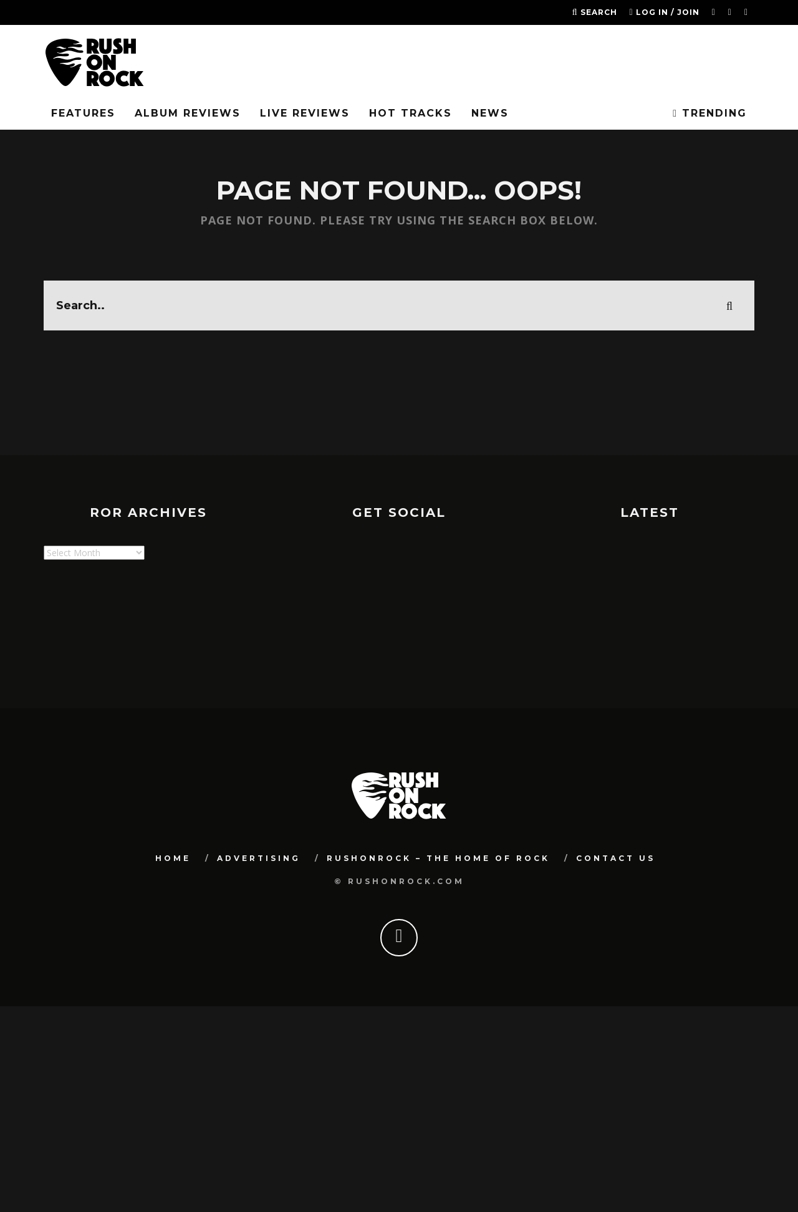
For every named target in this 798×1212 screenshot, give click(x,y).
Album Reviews (188, 113)
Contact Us (615, 858)
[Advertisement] (271, 638)
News (490, 113)
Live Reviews (305, 113)
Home (173, 858)
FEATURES (83, 113)
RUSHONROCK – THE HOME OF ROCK (438, 858)
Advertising (258, 858)
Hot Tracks (410, 113)
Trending (710, 113)
